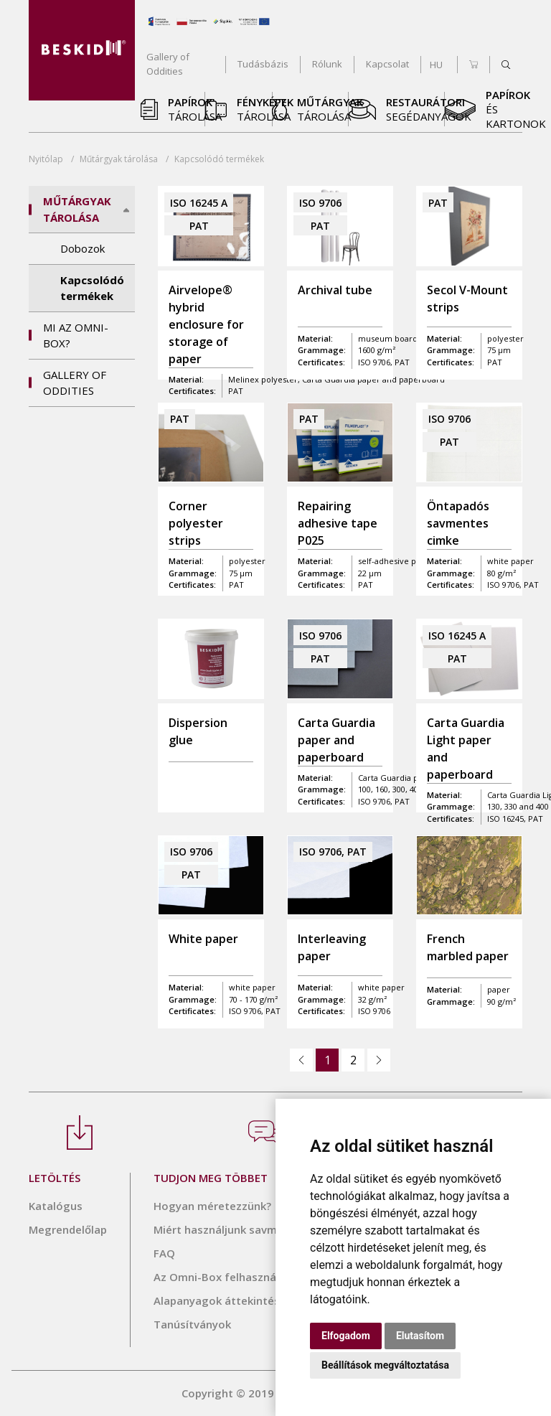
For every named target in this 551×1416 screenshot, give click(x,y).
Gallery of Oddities (74, 382)
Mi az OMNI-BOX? (75, 335)
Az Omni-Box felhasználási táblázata (251, 1277)
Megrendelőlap (68, 1229)
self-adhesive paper (396, 560)
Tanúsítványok (192, 1324)
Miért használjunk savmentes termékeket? (265, 1229)
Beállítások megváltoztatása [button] (385, 1365)
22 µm (370, 573)
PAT (365, 584)
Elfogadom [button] (345, 1335)
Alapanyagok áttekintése (220, 1300)
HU (436, 64)
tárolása (119, 159)
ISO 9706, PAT (384, 801)
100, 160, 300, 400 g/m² (400, 789)
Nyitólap (46, 159)
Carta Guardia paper (397, 777)
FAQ (164, 1253)
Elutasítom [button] (420, 1335)
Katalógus (56, 1206)
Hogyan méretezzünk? (212, 1206)
